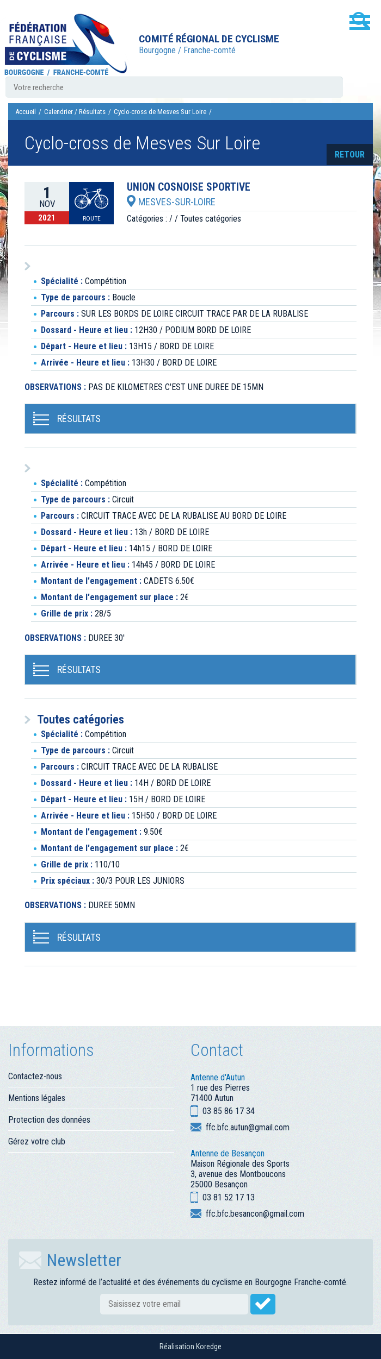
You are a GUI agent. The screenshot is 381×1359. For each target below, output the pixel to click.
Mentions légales (36, 1098)
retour (350, 154)
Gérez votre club (36, 1141)
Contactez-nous (35, 1076)
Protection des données (49, 1120)
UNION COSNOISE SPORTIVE (188, 187)
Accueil (25, 112)
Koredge (209, 1346)
